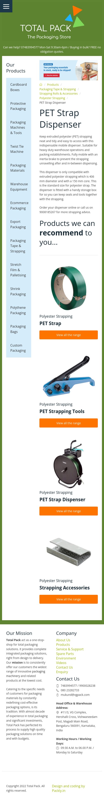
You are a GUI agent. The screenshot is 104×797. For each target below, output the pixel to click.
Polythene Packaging (18, 310)
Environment (66, 658)
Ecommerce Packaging (19, 205)
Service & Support (70, 649)
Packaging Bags (18, 329)
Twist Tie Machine (17, 149)
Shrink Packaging (18, 291)
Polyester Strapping (52, 98)
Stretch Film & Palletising (18, 269)
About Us (63, 640)
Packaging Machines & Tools (18, 127)
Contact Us (64, 667)
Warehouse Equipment (19, 187)
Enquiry (62, 672)
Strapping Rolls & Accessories (58, 93)
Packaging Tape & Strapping (18, 245)
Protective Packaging (18, 106)
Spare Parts (65, 653)
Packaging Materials (18, 168)
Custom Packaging (18, 348)
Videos (61, 662)
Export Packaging (18, 224)
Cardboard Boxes (18, 87)
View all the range (68, 335)
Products (53, 85)
